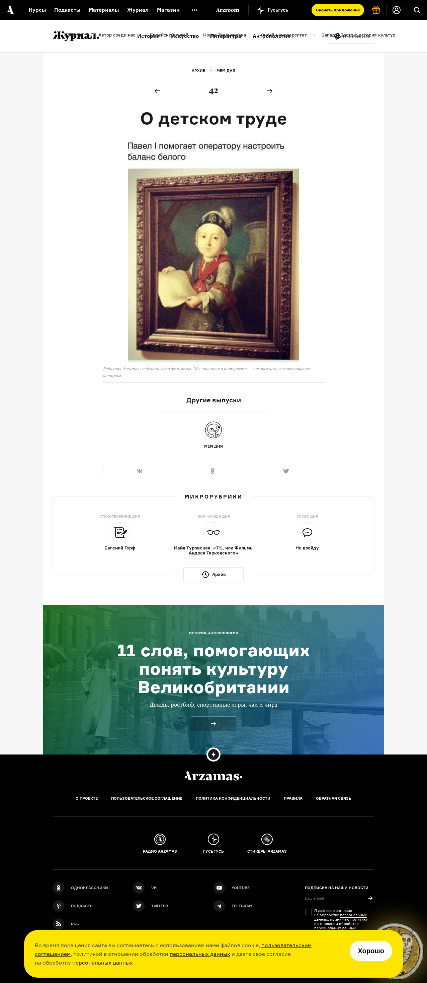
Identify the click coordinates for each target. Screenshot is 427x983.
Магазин (168, 10)
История (148, 36)
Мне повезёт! (356, 36)
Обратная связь (333, 798)
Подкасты (67, 10)
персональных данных (200, 954)
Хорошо (371, 951)
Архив (198, 70)
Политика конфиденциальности (233, 798)
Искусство (185, 36)
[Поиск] (417, 10)
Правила (293, 798)
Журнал (138, 10)
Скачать (338, 9)
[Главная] (213, 776)
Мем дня (226, 70)
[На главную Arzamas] (10, 10)
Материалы (104, 10)
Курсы (37, 10)
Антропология (271, 36)
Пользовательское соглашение (146, 798)
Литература (225, 36)
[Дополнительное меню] (194, 10)
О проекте (87, 798)
